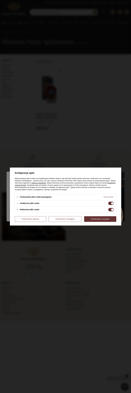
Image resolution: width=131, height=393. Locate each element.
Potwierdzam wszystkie (100, 219)
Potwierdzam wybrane (30, 219)
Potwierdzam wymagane (65, 219)
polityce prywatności (39, 183)
